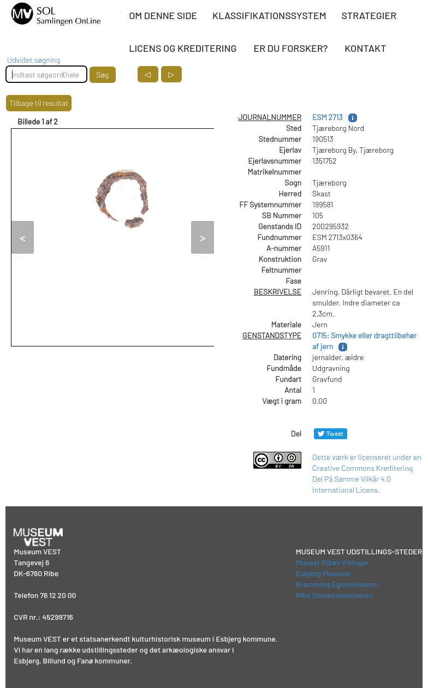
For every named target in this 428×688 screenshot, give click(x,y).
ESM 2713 (327, 117)
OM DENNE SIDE (163, 15)
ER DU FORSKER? (290, 48)
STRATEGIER (369, 15)
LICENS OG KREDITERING (182, 48)
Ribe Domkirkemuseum (334, 595)
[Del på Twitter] (330, 433)
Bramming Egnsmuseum (336, 584)
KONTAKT (365, 48)
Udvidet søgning (33, 59)
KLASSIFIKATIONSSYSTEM (269, 15)
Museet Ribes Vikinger (333, 562)
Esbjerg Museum (323, 573)
